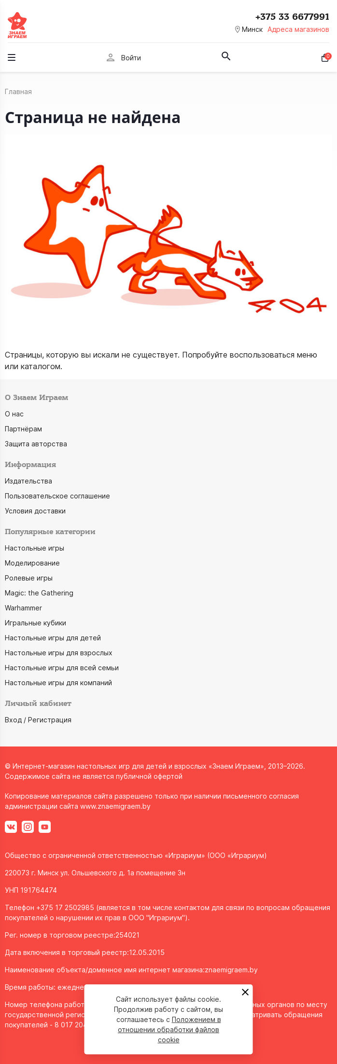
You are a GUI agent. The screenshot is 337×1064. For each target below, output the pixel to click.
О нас (14, 414)
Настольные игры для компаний (58, 682)
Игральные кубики (35, 623)
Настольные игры (34, 548)
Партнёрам (23, 429)
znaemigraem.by (231, 970)
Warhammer (23, 608)
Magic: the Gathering (39, 593)
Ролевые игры (29, 578)
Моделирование (32, 563)
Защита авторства (36, 444)
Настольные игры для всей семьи (62, 667)
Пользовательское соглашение (57, 496)
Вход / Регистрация (38, 720)
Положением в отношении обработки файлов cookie (169, 1029)
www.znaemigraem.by (115, 806)
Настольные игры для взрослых (58, 653)
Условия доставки (35, 511)
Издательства (28, 481)
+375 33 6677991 (292, 17)
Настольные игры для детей (53, 638)
